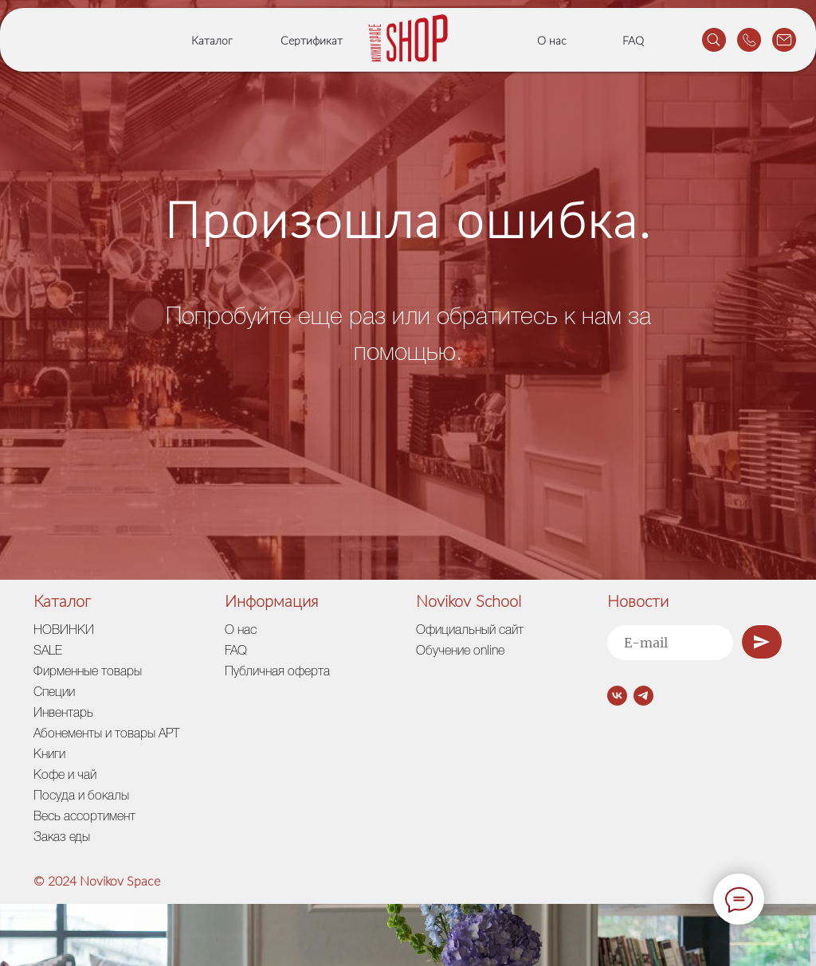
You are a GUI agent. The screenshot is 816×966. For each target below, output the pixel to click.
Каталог (212, 41)
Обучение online (460, 651)
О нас (552, 41)
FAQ (633, 41)
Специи (54, 692)
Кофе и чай (64, 775)
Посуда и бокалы (81, 796)
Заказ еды (61, 837)
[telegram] (643, 696)
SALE (47, 651)
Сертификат (311, 41)
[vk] (617, 696)
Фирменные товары (87, 672)
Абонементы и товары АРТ (106, 734)
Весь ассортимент (84, 817)
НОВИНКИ (63, 630)
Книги (49, 755)
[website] (714, 40)
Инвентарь (63, 713)
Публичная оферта (277, 672)
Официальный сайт (470, 630)
